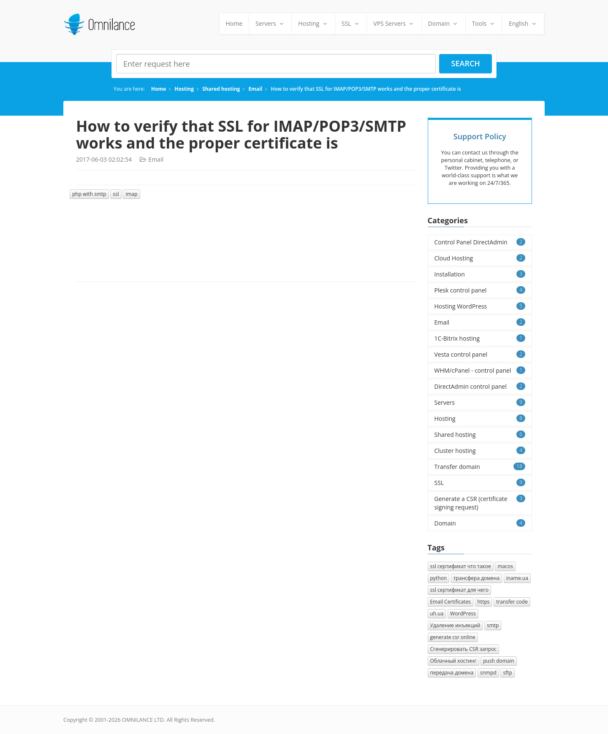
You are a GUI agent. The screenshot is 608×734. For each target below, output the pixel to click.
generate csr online (452, 637)
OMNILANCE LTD (143, 719)
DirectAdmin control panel (480, 386)
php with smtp (89, 194)
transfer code (512, 601)
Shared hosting (221, 88)
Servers (270, 23)
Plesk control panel (480, 290)
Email (255, 88)
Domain (443, 23)
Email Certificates (450, 601)
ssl (116, 194)
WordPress (463, 613)
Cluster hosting (480, 451)
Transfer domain (480, 467)
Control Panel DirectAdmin (480, 242)
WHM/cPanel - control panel (480, 370)
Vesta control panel (480, 354)
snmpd (488, 672)
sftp (507, 672)
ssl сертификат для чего (459, 589)
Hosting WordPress (480, 306)
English (523, 23)
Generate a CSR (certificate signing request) (480, 503)
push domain (498, 660)
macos (505, 566)
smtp (493, 625)
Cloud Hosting (480, 258)
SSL (351, 23)
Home (234, 23)
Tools (484, 23)
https (484, 601)
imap (131, 194)
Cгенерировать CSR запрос (463, 649)
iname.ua (517, 578)
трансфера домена (476, 578)
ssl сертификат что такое (460, 566)
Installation (480, 274)
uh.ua (437, 613)
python (438, 578)
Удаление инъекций (455, 625)
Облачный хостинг (453, 660)
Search (465, 63)
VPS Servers (394, 23)
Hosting (313, 23)
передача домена (452, 672)
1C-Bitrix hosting (480, 338)
